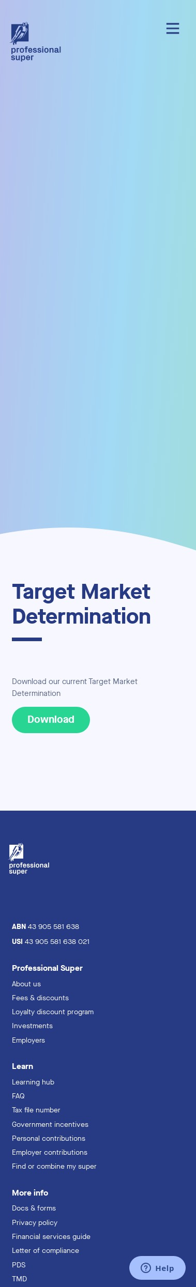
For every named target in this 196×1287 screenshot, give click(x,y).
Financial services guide (51, 1237)
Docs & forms (34, 1208)
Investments (32, 1026)
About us (26, 984)
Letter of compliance (45, 1250)
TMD (19, 1279)
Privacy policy (34, 1223)
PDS (18, 1265)
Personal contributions (48, 1138)
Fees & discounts (40, 998)
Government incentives (50, 1124)
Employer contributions (49, 1152)
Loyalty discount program (53, 1012)
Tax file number (36, 1110)
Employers (28, 1040)
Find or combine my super (54, 1166)
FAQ (18, 1096)
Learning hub (33, 1082)
